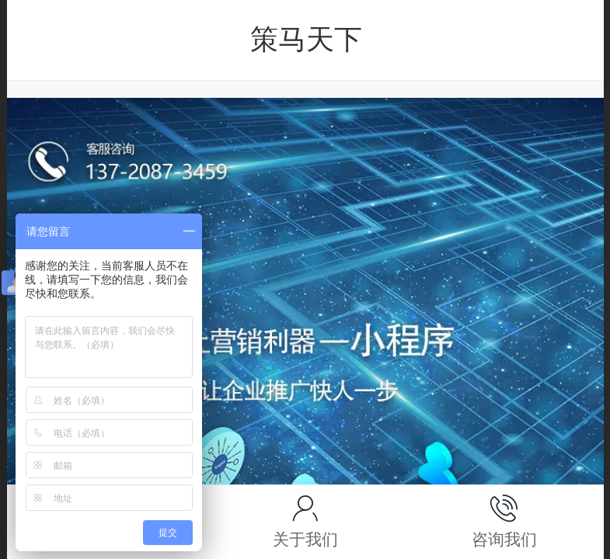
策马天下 (306, 39)
